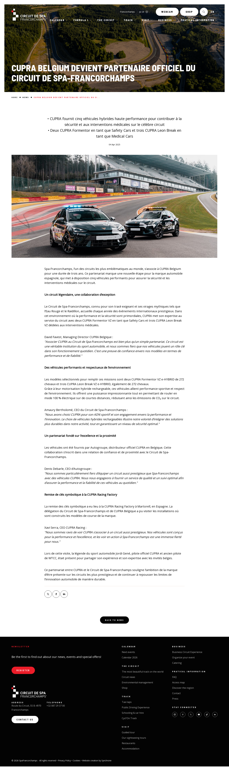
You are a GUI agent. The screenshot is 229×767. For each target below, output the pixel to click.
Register (24, 671)
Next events (128, 652)
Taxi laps (127, 702)
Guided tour (128, 733)
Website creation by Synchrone (96, 761)
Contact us (25, 721)
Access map (178, 683)
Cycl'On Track (129, 718)
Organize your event (183, 658)
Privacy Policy (64, 761)
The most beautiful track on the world (142, 672)
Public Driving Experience (136, 708)
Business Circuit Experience (187, 652)
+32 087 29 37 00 (56, 707)
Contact (176, 693)
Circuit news (128, 677)
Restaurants (128, 743)
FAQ (174, 677)
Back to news (114, 620)
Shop (189, 12)
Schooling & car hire (133, 713)
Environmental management (137, 683)
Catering (177, 663)
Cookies (77, 761)
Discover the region (183, 688)
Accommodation (130, 749)
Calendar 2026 (129, 658)
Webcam (167, 12)
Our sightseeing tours (134, 738)
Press (175, 699)
